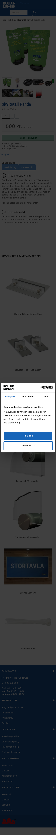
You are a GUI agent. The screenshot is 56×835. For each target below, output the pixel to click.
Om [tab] (46, 396)
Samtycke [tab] (10, 396)
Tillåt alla (28, 435)
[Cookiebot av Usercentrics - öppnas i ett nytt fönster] (40, 387)
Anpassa (28, 445)
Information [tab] (28, 396)
